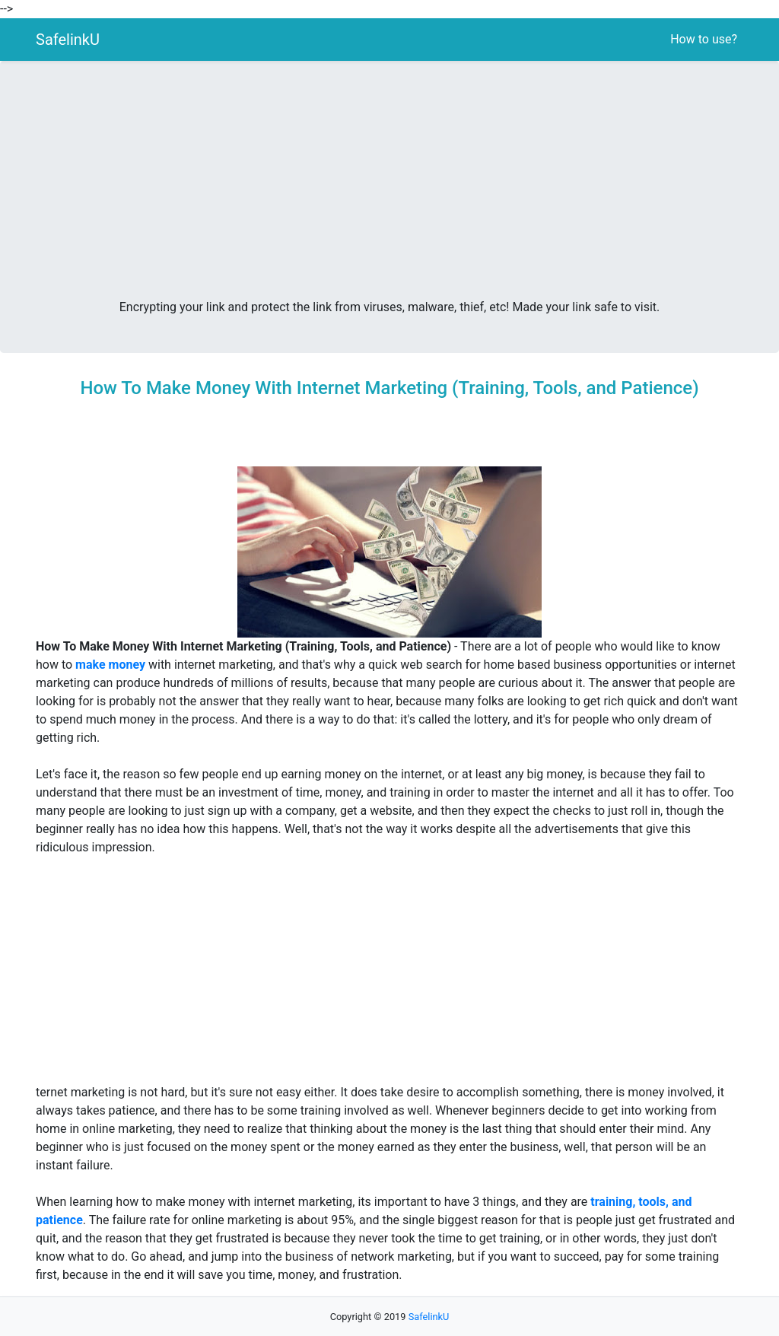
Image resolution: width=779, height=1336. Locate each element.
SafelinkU (68, 39)
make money (110, 664)
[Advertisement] (389, 185)
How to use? (703, 39)
